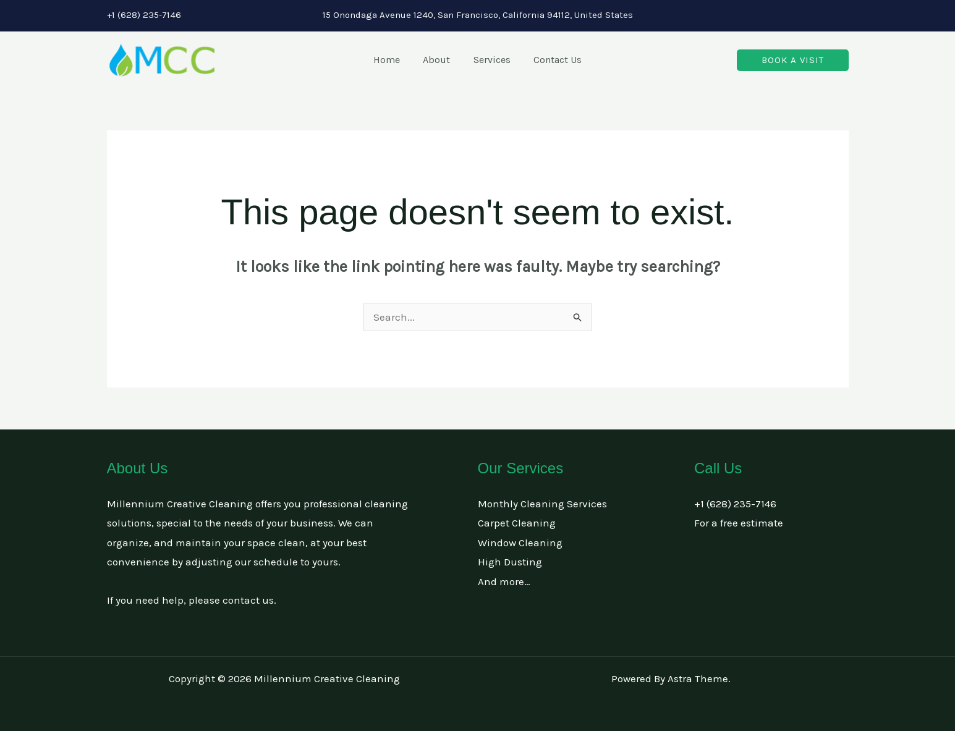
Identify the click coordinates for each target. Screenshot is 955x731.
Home (391, 59)
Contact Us (552, 59)
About (438, 59)
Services (490, 59)
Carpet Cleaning (517, 523)
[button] (793, 60)
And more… (504, 581)
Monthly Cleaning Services (542, 503)
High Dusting (510, 562)
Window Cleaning (520, 542)
